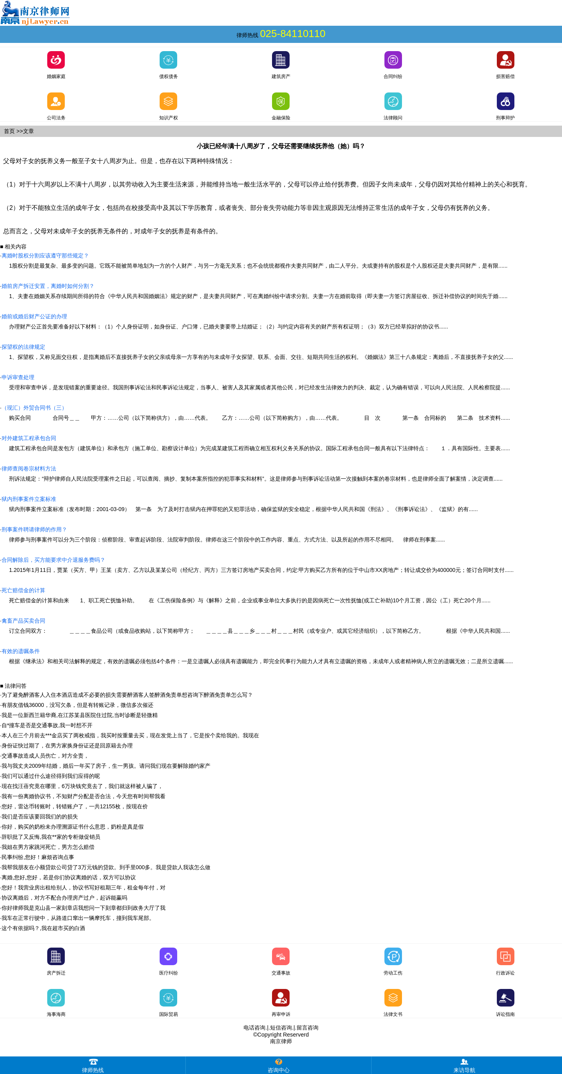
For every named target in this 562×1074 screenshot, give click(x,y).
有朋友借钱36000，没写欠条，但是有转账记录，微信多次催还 (77, 705)
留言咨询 (307, 1027)
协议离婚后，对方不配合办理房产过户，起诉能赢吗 (64, 898)
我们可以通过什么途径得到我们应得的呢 (51, 776)
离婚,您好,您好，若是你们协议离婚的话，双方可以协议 (69, 877)
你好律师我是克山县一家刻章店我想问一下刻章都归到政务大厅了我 (83, 908)
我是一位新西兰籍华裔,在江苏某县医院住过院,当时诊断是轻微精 (80, 715)
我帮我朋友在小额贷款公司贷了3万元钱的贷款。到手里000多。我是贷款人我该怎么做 (106, 867)
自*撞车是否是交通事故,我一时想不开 (47, 725)
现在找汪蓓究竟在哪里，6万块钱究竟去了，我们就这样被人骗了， (82, 786)
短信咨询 (281, 1027)
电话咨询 (254, 1027)
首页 (9, 131)
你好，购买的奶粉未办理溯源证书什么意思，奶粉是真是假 (73, 827)
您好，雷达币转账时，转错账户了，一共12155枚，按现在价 (75, 806)
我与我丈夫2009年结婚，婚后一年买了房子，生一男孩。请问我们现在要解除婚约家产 (106, 766)
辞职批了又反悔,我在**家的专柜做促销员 (51, 837)
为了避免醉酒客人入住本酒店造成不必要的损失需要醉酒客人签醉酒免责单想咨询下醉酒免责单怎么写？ (127, 695)
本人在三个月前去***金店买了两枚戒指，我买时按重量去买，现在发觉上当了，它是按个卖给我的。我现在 (130, 735)
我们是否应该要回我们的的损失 (40, 816)
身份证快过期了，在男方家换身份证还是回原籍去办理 (67, 745)
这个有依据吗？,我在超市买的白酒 (43, 928)
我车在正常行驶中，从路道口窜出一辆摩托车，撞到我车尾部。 (78, 918)
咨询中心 (279, 1064)
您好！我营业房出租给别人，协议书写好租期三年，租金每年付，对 (83, 887)
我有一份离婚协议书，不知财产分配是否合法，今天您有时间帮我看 (83, 796)
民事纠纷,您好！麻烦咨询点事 (38, 857)
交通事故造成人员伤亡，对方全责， (45, 756)
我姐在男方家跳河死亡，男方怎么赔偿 (48, 847)
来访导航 (464, 1064)
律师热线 (93, 1064)
